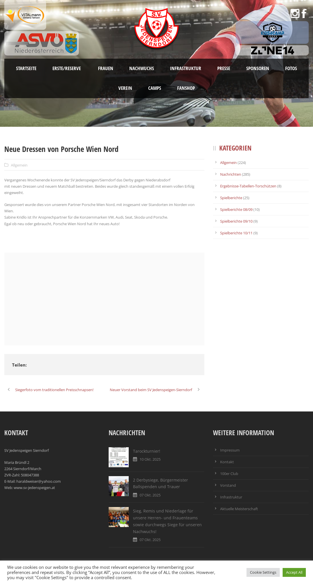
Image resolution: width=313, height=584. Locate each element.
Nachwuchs (141, 68)
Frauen (105, 68)
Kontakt (227, 461)
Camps (154, 88)
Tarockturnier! (146, 451)
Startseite (26, 68)
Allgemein (19, 165)
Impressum (230, 450)
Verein (125, 88)
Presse (223, 68)
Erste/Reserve (67, 68)
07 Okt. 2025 (150, 495)
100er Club (229, 473)
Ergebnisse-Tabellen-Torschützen (248, 186)
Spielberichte (231, 197)
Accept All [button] (294, 572)
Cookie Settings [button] (263, 572)
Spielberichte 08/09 (236, 209)
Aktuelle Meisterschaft (239, 508)
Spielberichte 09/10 (236, 221)
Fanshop (186, 88)
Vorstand (228, 485)
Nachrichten (230, 174)
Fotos (291, 68)
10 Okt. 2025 (150, 459)
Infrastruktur (185, 68)
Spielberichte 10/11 (236, 232)
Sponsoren (257, 68)
